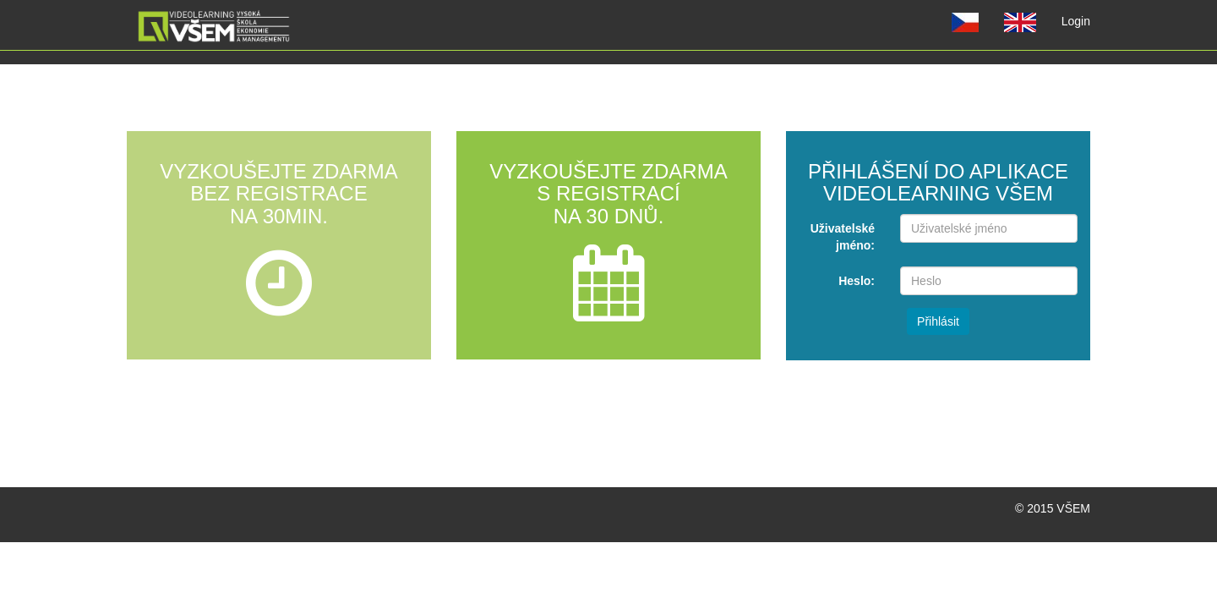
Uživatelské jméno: (842, 237)
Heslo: (856, 281)
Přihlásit (938, 321)
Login (1082, 20)
